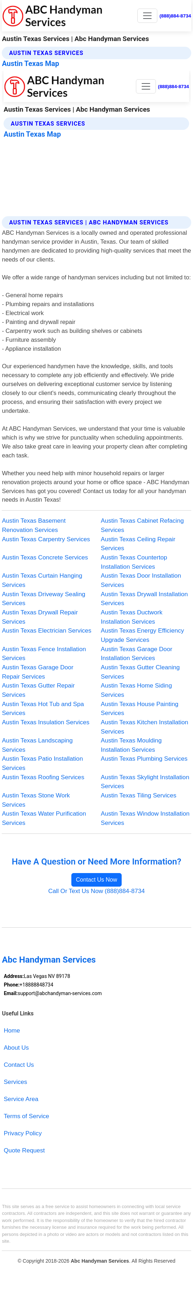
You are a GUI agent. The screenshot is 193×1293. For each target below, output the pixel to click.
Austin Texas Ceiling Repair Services (138, 544)
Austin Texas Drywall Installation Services (144, 599)
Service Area (21, 1099)
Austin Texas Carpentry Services (46, 539)
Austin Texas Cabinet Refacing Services (142, 525)
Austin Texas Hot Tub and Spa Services (43, 709)
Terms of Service (26, 1116)
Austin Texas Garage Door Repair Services (37, 672)
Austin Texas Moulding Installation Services (131, 745)
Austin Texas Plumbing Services (144, 758)
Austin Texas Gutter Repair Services (38, 690)
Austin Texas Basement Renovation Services (33, 525)
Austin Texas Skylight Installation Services (145, 782)
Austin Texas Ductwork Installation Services (132, 617)
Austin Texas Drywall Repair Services (40, 617)
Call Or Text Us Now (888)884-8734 (96, 891)
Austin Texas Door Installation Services (141, 580)
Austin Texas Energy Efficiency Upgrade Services (142, 635)
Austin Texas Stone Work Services (36, 800)
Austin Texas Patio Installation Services (42, 763)
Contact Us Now (96, 880)
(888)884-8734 (175, 16)
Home (12, 1030)
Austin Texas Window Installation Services (145, 818)
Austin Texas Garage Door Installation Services (136, 654)
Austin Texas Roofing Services (43, 777)
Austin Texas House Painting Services (140, 709)
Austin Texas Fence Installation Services (44, 654)
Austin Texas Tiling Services (139, 795)
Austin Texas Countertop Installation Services (134, 562)
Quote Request (24, 1150)
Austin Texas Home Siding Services (136, 690)
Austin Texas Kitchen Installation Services (144, 727)
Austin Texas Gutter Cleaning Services (140, 672)
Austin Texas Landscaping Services (37, 745)
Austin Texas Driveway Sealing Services (43, 599)
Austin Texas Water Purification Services (44, 818)
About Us (16, 1047)
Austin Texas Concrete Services (45, 557)
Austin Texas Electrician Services (46, 630)
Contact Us (19, 1064)
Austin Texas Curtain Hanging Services (42, 580)
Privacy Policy (22, 1133)
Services (15, 1082)
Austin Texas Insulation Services (45, 722)
